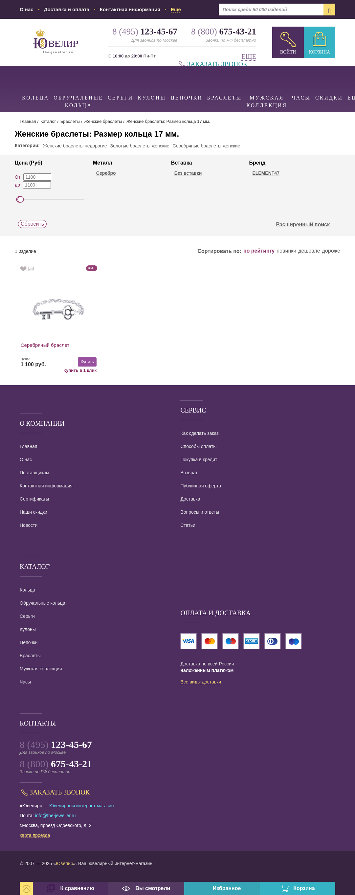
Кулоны (152, 83)
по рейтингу (259, 251)
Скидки (329, 83)
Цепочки (186, 83)
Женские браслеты (103, 121)
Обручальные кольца (78, 87)
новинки (286, 251)
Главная (28, 121)
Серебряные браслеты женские (206, 146)
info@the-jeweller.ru (55, 815)
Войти (288, 52)
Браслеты (224, 83)
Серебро (106, 173)
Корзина (319, 52)
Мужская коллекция (266, 87)
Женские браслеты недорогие (75, 146)
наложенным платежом (206, 670)
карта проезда (35, 835)
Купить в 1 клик (73, 370)
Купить (81, 361)
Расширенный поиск (306, 224)
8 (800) (56, 763)
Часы (301, 83)
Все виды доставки (200, 682)
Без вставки (188, 173)
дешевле (309, 251)
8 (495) (56, 744)
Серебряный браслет (45, 345)
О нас (26, 9)
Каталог (48, 121)
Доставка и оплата (66, 9)
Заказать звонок (217, 64)
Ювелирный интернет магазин (81, 805)
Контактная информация (130, 9)
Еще (248, 56)
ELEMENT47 (265, 173)
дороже (331, 251)
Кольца (35, 83)
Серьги (120, 83)
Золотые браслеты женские (139, 146)
